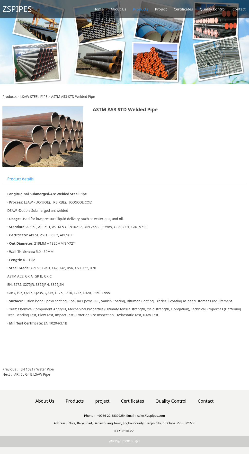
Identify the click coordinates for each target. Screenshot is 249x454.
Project (161, 9)
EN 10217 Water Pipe (37, 369)
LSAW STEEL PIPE (33, 96)
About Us (118, 9)
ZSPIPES (17, 9)
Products (140, 9)
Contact (239, 9)
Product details (20, 179)
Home (98, 9)
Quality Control (213, 9)
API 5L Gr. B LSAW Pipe (32, 374)
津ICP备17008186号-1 (124, 441)
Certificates (183, 9)
